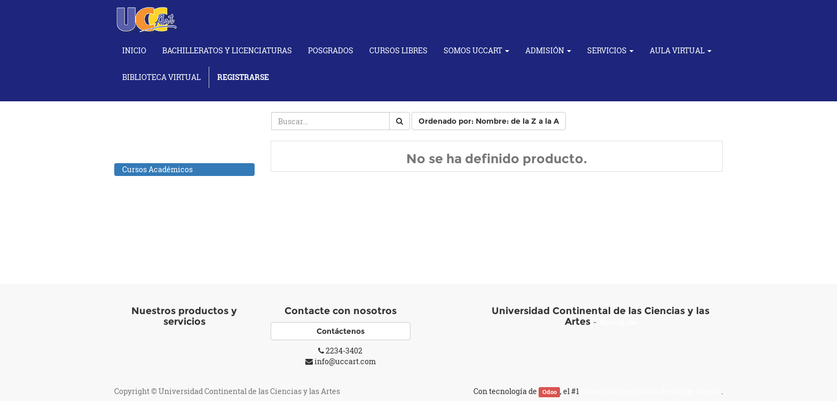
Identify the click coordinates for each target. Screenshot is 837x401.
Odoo (549, 392)
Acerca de (618, 322)
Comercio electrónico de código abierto (651, 391)
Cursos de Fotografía (159, 211)
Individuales (155, 237)
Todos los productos (157, 155)
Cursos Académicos (157, 169)
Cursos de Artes (150, 183)
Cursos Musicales (153, 225)
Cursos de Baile (149, 197)
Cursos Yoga (144, 251)
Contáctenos (341, 331)
